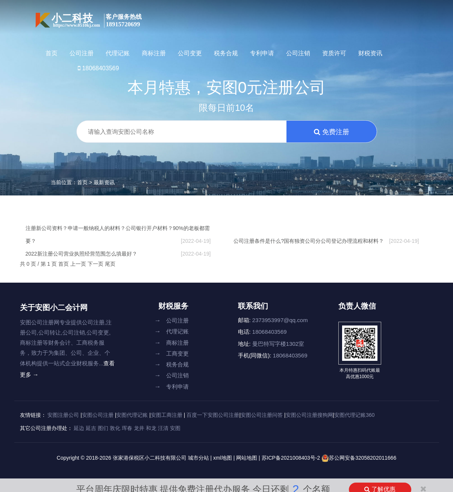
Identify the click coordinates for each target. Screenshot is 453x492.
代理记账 (118, 53)
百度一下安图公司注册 (212, 415)
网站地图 (246, 458)
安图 (175, 428)
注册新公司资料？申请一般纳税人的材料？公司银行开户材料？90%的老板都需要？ (118, 236)
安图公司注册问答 (262, 415)
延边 (79, 428)
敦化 (115, 428)
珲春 (127, 428)
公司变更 (190, 53)
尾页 (110, 264)
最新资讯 (104, 182)
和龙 (151, 428)
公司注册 (82, 53)
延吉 (91, 428)
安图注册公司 (63, 415)
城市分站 (198, 458)
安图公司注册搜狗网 (309, 415)
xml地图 (222, 458)
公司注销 (298, 53)
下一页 (96, 264)
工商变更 (172, 353)
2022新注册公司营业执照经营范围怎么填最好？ (118, 253)
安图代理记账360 (354, 415)
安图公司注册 (98, 415)
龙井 (139, 428)
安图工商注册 (166, 415)
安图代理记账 (132, 415)
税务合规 (226, 53)
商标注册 (154, 53)
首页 (51, 53)
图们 (103, 428)
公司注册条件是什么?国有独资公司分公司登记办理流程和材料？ (326, 241)
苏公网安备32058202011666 (362, 458)
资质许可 (334, 53)
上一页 (79, 264)
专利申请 (262, 53)
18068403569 (98, 68)
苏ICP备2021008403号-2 (292, 458)
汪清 (163, 428)
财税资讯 (370, 53)
